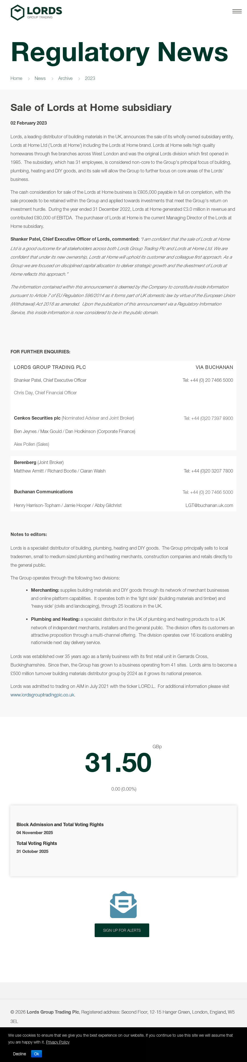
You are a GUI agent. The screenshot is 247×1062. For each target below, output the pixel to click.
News (40, 78)
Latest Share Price (123, 768)
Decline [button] (19, 1053)
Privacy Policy (57, 1042)
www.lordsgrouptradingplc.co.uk (42, 694)
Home (16, 78)
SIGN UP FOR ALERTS (122, 930)
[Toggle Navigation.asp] (236, 11)
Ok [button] (36, 1053)
